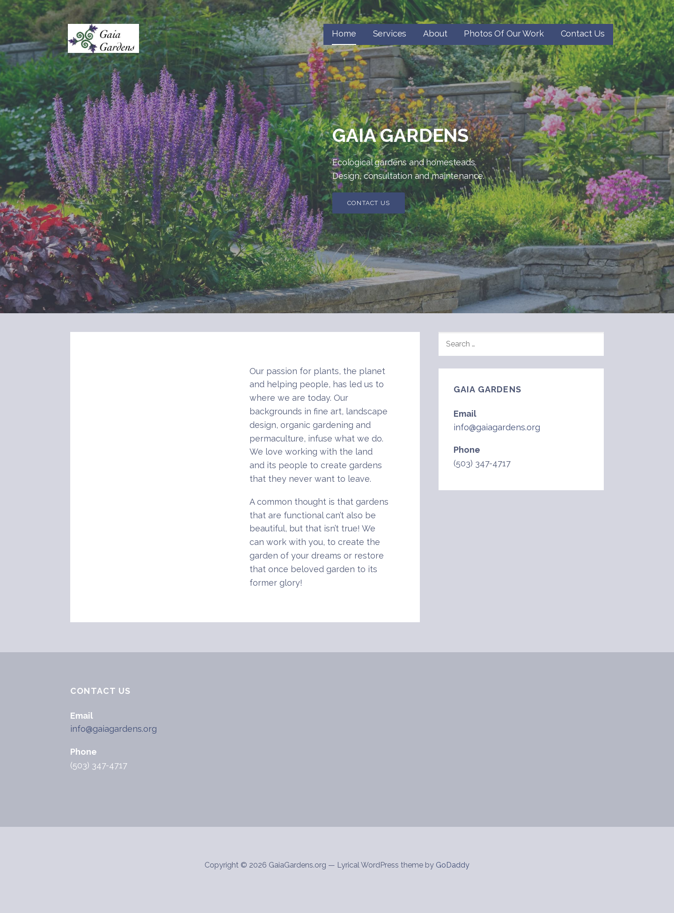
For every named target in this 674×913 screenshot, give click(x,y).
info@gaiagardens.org (497, 427)
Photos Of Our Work (503, 33)
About (435, 33)
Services (390, 33)
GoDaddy (452, 865)
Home (344, 33)
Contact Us (583, 33)
